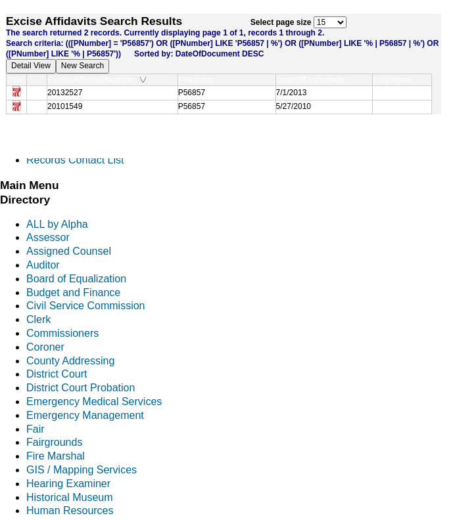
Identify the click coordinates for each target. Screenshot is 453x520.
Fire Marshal (55, 456)
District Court (56, 373)
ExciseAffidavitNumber (96, 80)
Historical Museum (69, 497)
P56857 (191, 92)
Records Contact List (75, 159)
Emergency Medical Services (94, 401)
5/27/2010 (293, 106)
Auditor (43, 265)
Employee (395, 80)
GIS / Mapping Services (81, 469)
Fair (35, 429)
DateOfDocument (312, 80)
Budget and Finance (73, 292)
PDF (17, 80)
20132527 (64, 92)
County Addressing (70, 360)
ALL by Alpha (57, 224)
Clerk (38, 319)
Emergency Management (85, 415)
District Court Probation (80, 387)
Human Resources (70, 510)
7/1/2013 (291, 92)
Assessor (48, 237)
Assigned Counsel (68, 251)
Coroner (45, 347)
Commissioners (62, 333)
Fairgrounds (54, 442)
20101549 (64, 106)
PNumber (199, 80)
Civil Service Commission (85, 305)
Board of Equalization (76, 278)
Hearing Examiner (68, 483)
